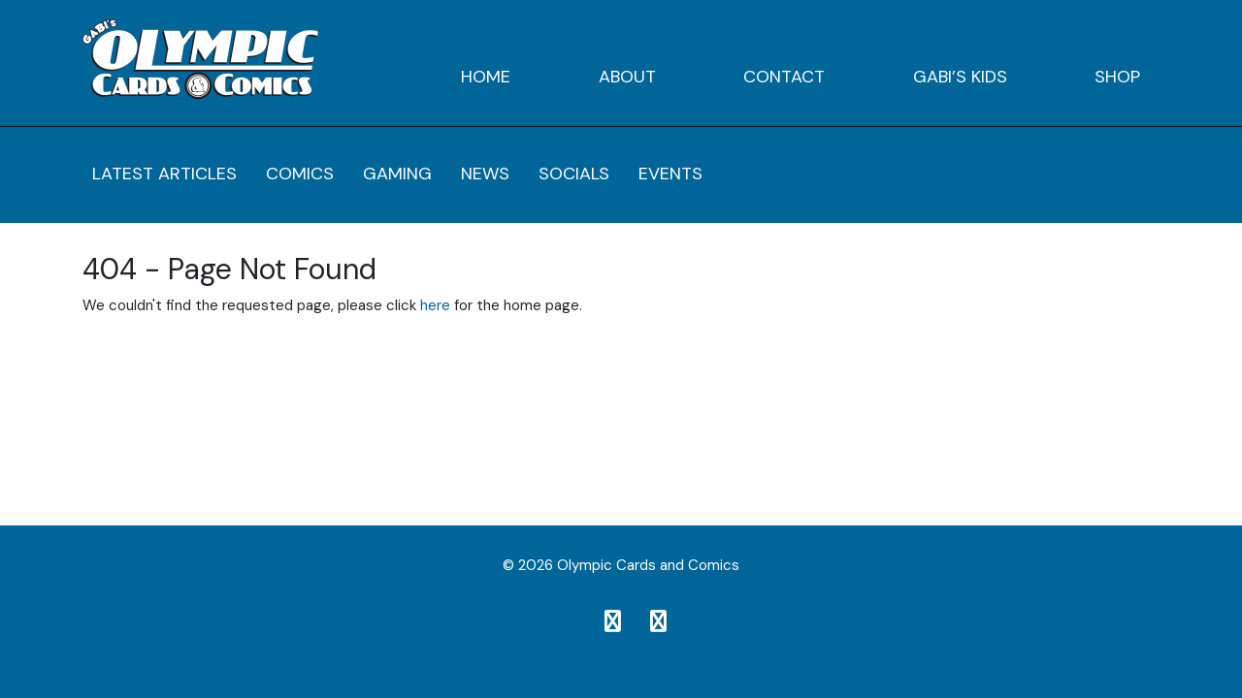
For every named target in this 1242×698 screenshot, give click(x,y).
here (435, 305)
